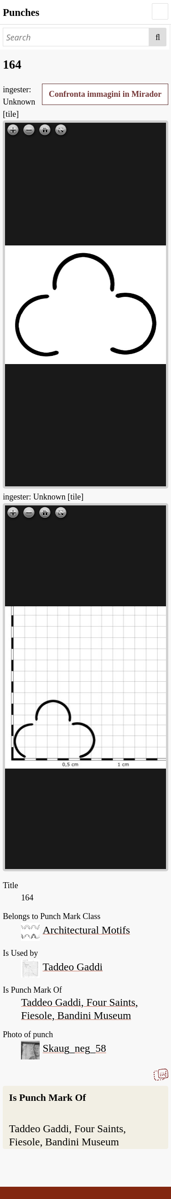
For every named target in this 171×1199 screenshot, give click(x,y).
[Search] (76, 37)
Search (157, 37)
